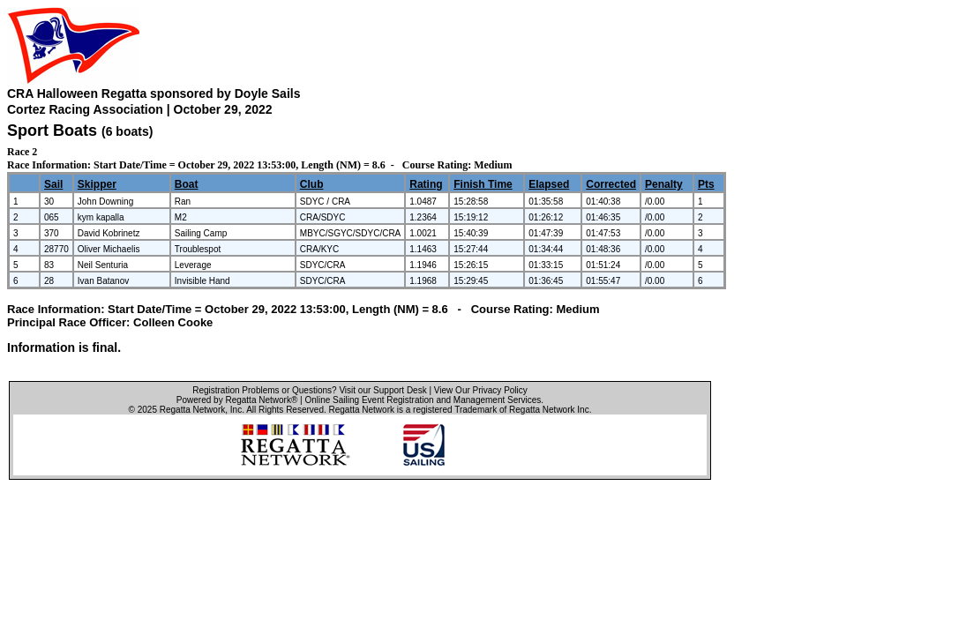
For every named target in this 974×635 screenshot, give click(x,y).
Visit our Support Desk (382, 390)
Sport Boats (52, 130)
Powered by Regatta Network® (236, 400)
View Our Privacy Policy (481, 390)
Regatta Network (192, 410)
